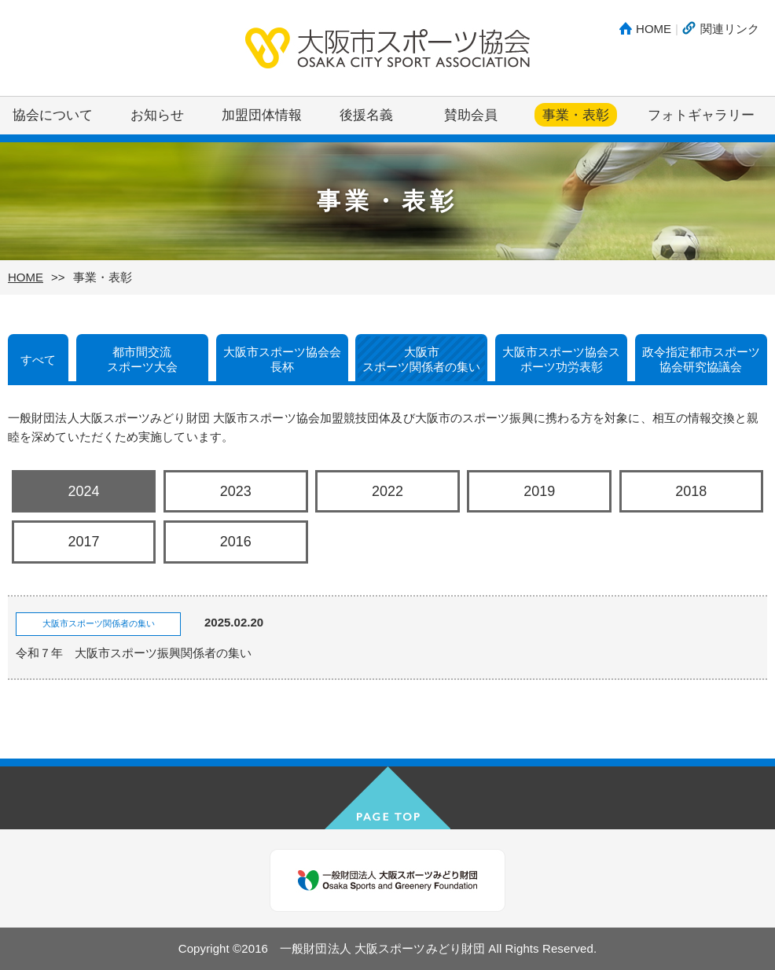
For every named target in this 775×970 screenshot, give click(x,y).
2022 (387, 491)
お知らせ (157, 115)
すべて (38, 359)
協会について (53, 115)
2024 (84, 491)
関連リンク (729, 28)
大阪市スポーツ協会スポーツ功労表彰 (561, 359)
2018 (691, 491)
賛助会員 (471, 115)
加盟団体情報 (262, 115)
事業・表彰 (575, 115)
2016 (236, 541)
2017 (84, 541)
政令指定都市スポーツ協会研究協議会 (701, 359)
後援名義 (366, 115)
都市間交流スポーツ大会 (142, 359)
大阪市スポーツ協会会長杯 (282, 359)
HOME (653, 28)
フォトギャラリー (701, 115)
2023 (236, 491)
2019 (539, 491)
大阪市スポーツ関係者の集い (421, 359)
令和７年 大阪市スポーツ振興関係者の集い (134, 653)
